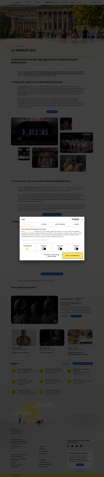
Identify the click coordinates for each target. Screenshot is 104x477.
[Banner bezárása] (82, 219)
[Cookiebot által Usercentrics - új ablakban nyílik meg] (73, 219)
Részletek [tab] (43, 224)
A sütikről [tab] (76, 224)
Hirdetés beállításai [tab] (60, 224)
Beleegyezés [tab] (27, 224)
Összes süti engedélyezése (73, 255)
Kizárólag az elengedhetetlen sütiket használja (51, 255)
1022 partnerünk (29, 231)
